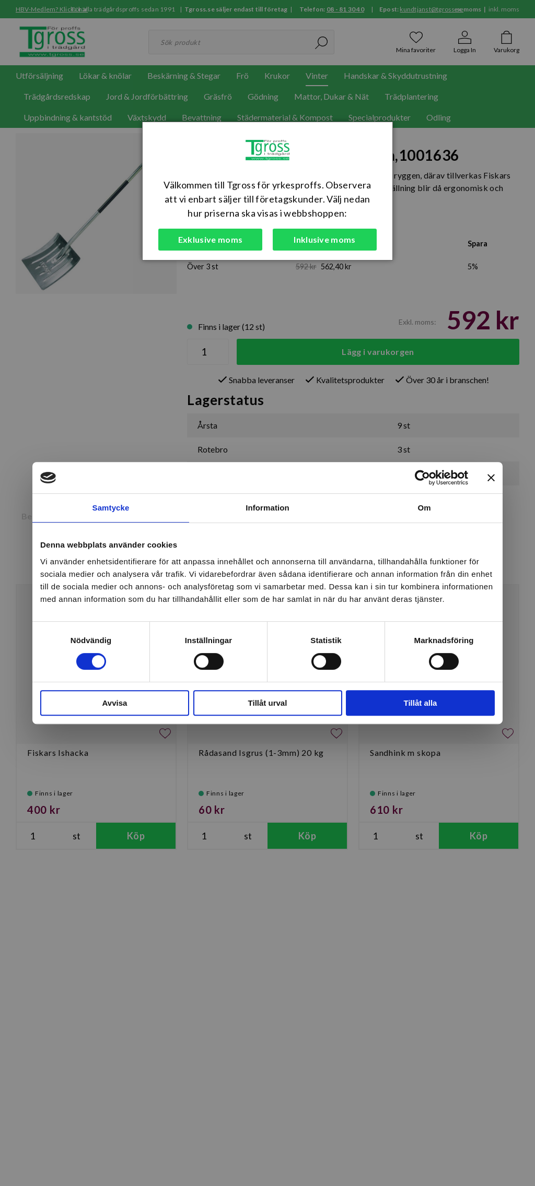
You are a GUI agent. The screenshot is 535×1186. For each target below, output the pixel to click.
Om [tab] (424, 507)
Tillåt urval (267, 702)
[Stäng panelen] (491, 477)
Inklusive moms (324, 239)
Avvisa (114, 702)
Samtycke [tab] (111, 507)
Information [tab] (267, 507)
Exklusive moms (210, 239)
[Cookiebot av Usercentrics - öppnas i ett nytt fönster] (422, 477)
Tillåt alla (420, 702)
